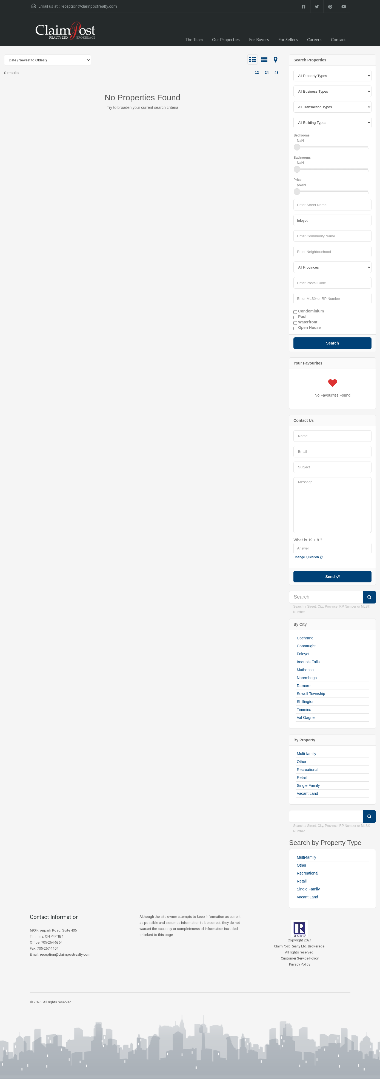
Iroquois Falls (308, 662)
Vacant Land (307, 793)
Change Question (307, 557)
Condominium (308, 311)
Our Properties (226, 39)
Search (332, 343)
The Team (194, 39)
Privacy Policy (299, 964)
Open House (307, 327)
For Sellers (288, 39)
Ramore (303, 686)
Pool (299, 316)
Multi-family (306, 753)
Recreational (307, 769)
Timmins (304, 709)
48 (276, 72)
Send (332, 576)
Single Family (308, 785)
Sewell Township (311, 693)
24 (266, 72)
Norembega (307, 678)
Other (301, 761)
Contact (338, 39)
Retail (302, 777)
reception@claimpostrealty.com (89, 6)
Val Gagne (306, 717)
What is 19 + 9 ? (307, 540)
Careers (314, 39)
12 (257, 72)
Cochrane (305, 638)
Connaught (306, 646)
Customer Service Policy (300, 958)
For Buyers (259, 39)
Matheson (305, 670)
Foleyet (303, 654)
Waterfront (305, 322)
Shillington (306, 701)
